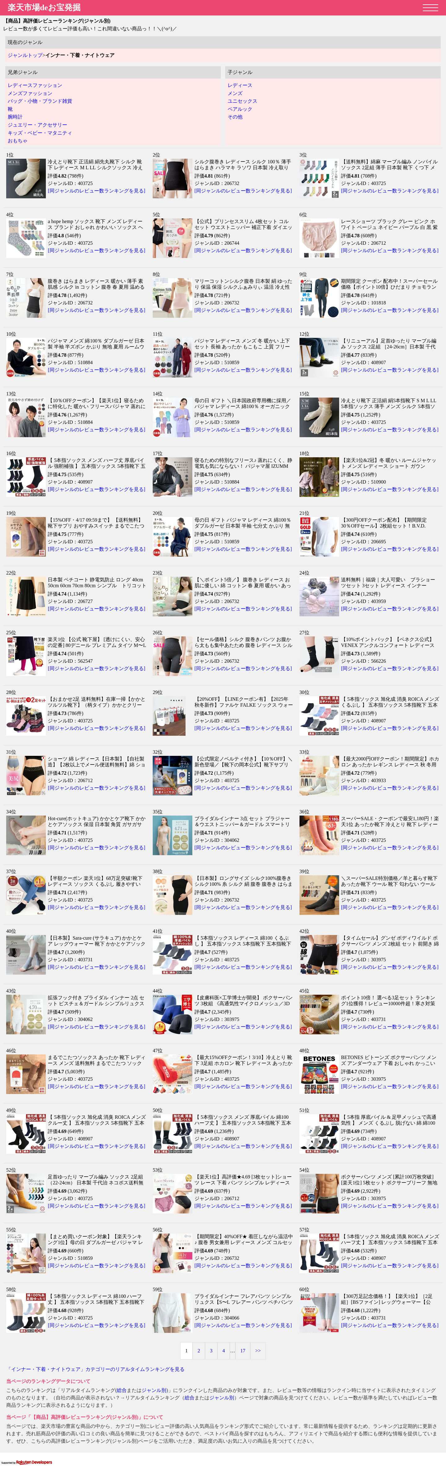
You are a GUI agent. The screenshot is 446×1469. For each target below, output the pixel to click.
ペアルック (240, 109)
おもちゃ (18, 140)
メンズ (235, 93)
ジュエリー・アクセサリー (37, 124)
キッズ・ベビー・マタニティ (40, 133)
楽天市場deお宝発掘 (44, 7)
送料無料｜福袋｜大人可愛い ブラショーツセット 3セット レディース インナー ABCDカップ (388, 585)
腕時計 (15, 116)
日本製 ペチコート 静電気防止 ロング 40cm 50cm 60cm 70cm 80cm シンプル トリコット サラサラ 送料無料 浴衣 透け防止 (99, 585)
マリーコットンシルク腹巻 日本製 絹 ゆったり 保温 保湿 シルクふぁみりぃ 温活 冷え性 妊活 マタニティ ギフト (243, 286)
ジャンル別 (154, 1390)
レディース (240, 85)
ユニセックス (242, 101)
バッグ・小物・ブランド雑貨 (40, 101)
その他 (235, 116)
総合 (122, 1390)
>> (258, 1350)
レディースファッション (35, 85)
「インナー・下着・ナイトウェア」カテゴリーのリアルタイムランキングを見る (95, 1369)
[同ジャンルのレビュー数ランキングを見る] (96, 190)
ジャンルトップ (25, 55)
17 (242, 1350)
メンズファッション (30, 93)
